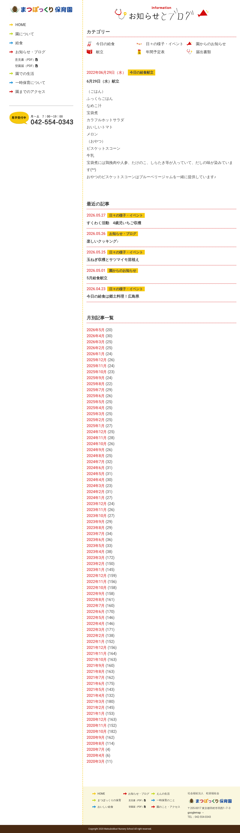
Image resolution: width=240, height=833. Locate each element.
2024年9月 (96, 450)
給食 (19, 43)
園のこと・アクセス (168, 806)
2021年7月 (96, 677)
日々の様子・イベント (164, 44)
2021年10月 (97, 659)
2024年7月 (96, 461)
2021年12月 (97, 647)
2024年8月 (96, 455)
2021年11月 (97, 653)
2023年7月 (96, 533)
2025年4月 (96, 408)
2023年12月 (97, 503)
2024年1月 (96, 497)
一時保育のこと (166, 800)
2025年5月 (96, 402)
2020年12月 (97, 719)
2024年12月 (97, 432)
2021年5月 (96, 689)
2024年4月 (96, 479)
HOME (20, 24)
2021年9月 (96, 665)
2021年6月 (96, 683)
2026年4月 (96, 336)
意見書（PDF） (26, 59)
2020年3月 (96, 761)
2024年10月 (97, 444)
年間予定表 (155, 52)
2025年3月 (96, 414)
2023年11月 (97, 509)
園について (24, 34)
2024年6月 (96, 467)
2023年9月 (96, 521)
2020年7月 (96, 749)
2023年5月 (96, 545)
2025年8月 (96, 384)
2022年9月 (96, 593)
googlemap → (196, 812)
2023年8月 (96, 527)
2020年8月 (96, 743)
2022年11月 (97, 581)
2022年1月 (96, 641)
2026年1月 (96, 354)
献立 (100, 52)
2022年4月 (96, 623)
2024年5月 (96, 473)
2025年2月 (96, 420)
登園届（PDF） (26, 66)
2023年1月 (96, 569)
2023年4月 (96, 551)
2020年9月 (96, 737)
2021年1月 (96, 713)
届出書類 (203, 52)
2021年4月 (96, 695)
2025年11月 (97, 366)
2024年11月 (97, 438)
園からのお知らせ (211, 44)
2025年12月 (97, 360)
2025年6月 (96, 396)
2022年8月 (96, 599)
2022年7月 (96, 605)
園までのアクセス (30, 91)
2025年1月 (96, 426)
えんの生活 (163, 793)
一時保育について (30, 82)
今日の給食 (105, 44)
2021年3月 (96, 701)
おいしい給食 (105, 806)
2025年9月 (96, 378)
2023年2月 (96, 563)
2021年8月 (96, 671)
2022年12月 (97, 575)
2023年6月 (96, 539)
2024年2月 (96, 491)
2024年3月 (96, 485)
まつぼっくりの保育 (109, 800)
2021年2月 (96, 707)
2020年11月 (97, 725)
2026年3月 (96, 342)
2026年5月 (96, 330)
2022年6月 (96, 611)
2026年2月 (96, 348)
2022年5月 (96, 617)
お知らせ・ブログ (30, 52)
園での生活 (24, 73)
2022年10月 (97, 587)
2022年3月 (96, 629)
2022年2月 (96, 635)
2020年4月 (96, 755)
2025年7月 (96, 390)
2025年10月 (97, 372)
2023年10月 (97, 515)
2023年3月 (96, 557)
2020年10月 (97, 731)
